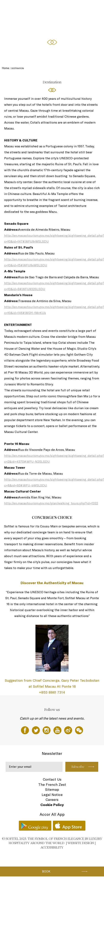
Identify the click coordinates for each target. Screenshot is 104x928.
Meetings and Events (20, 22)
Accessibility (52, 847)
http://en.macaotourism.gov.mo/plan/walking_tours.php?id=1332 (51, 503)
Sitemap (52, 789)
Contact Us (52, 779)
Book (46, 871)
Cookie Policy (52, 804)
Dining (62, 7)
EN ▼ (37, 22)
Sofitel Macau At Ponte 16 (22, 7)
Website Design (81, 843)
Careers (52, 799)
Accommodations (47, 7)
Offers (90, 7)
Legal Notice (52, 794)
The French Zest (52, 784)
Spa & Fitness (76, 7)
